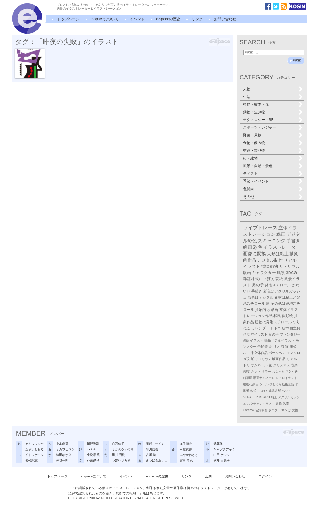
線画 (280, 234)
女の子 (274, 334)
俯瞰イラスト (253, 340)
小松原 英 (93, 455)
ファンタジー (290, 334)
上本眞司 (62, 443)
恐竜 (286, 403)
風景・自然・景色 (258, 166)
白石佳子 (118, 443)
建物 (279, 403)
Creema (248, 410)
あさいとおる (34, 449)
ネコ (246, 353)
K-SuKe (92, 449)
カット (256, 371)
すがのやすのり (123, 449)
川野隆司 (93, 443)
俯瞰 (246, 371)
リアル (292, 359)
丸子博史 (186, 443)
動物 (274, 266)
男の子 (258, 285)
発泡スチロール (278, 285)
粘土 (274, 397)
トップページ (68, 19)
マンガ (286, 410)
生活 (246, 97)
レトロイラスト (286, 378)
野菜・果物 (252, 135)
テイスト (250, 173)
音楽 (294, 365)
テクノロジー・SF (258, 120)
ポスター (274, 410)
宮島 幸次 (186, 460)
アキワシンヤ (34, 443)
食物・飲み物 (254, 143)
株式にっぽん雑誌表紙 (265, 390)
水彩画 (272, 310)
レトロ (276, 328)
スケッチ (291, 371)
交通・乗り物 (254, 150)
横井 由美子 (221, 460)
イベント (137, 19)
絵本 (285, 328)
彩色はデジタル (260, 297)
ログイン (265, 476)
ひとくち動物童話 (281, 384)
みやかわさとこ (190, 455)
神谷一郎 (62, 460)
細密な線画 (250, 384)
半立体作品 (259, 353)
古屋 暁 (151, 455)
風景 (281, 272)
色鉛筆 (262, 346)
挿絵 (265, 266)
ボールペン (277, 353)
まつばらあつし (156, 460)
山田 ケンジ (221, 455)
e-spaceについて (105, 19)
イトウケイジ (34, 455)
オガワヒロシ (65, 449)
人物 (246, 89)
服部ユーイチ (155, 443)
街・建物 (250, 158)
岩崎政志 (31, 460)
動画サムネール (264, 378)
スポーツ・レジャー (259, 127)
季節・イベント (256, 181)
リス (276, 346)
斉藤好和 (93, 460)
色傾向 (248, 189)
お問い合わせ (225, 19)
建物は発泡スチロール (273, 322)
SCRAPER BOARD (256, 397)
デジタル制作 (270, 260)
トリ (246, 365)
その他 (248, 197)
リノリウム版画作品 (270, 359)
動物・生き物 (254, 112)
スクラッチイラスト (261, 403)
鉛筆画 (247, 378)
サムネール (259, 365)
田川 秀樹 (118, 455)
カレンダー (260, 328)
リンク (197, 19)
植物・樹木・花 (256, 104)
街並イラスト (257, 334)
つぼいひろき (121, 460)
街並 (293, 346)
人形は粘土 (278, 253)
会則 (208, 476)
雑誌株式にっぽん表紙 (263, 278)
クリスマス (281, 365)
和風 (277, 316)
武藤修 (218, 443)
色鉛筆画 (261, 410)
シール (264, 384)
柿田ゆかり (63, 455)
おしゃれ (278, 371)
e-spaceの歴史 (168, 19)
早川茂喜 (152, 449)
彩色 (257, 247)
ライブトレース (260, 227)
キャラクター (264, 272)
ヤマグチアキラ (224, 449)
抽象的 (260, 310)
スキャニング (271, 240)
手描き (256, 291)
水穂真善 (186, 449)
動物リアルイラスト (279, 340)
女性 (295, 410)
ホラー (266, 371)
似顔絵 (287, 316)
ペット (286, 390)
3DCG (291, 272)
